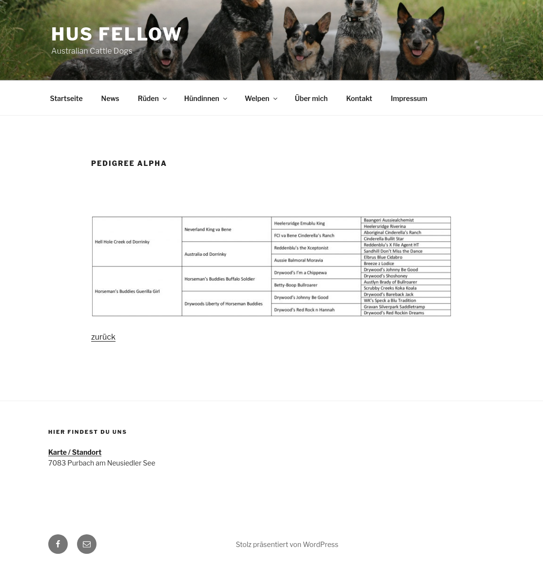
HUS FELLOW (117, 34)
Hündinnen (206, 98)
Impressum (409, 98)
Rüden (153, 98)
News (110, 98)
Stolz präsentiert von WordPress (287, 544)
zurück (103, 337)
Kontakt (359, 98)
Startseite (66, 98)
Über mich (311, 98)
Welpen (262, 98)
